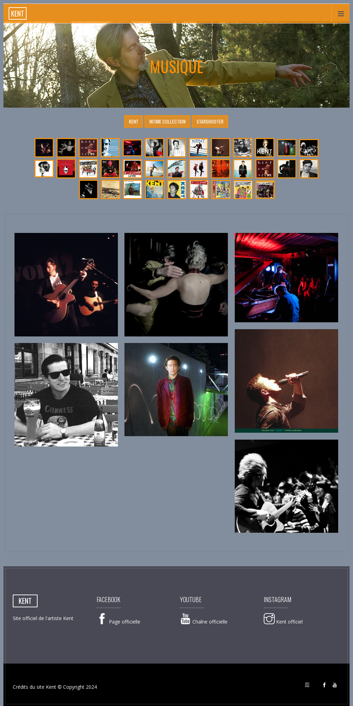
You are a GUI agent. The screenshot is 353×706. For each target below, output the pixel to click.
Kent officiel (283, 621)
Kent (133, 121)
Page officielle (118, 621)
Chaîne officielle (204, 621)
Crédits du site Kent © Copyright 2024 (55, 687)
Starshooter (209, 121)
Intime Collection (167, 121)
